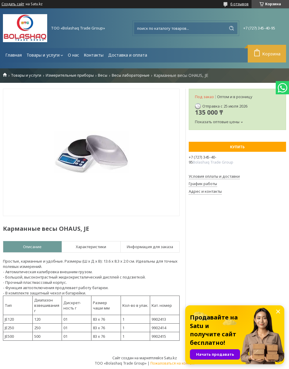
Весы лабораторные (131, 75)
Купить (237, 146)
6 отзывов (239, 3)
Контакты (94, 55)
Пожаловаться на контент (172, 363)
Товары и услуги (43, 55)
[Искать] (231, 28)
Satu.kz (170, 357)
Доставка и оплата (127, 55)
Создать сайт (12, 4)
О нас (73, 55)
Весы (102, 75)
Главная (13, 55)
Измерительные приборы (70, 75)
